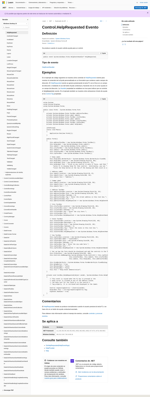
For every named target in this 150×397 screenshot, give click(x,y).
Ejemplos (125, 27)
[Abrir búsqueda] (137, 2)
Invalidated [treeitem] (10, 39)
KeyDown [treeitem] (10, 43)
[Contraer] (28, 19)
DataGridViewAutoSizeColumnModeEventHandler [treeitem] (16, 338)
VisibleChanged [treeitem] (11, 169)
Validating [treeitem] (10, 165)
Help (47, 351)
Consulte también (128, 35)
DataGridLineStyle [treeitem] (9, 272)
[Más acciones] (106, 21)
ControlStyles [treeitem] (8, 199)
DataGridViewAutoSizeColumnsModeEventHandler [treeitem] (16, 353)
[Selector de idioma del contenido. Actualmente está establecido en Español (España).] (9, 393)
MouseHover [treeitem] (10, 88)
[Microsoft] (3, 2)
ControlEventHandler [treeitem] (10, 192)
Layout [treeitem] (9, 53)
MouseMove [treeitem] (10, 95)
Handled (63, 88)
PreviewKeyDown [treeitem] (12, 120)
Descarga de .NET (141, 7)
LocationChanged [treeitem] (12, 60)
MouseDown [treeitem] (10, 81)
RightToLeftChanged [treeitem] (13, 137)
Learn (44, 21)
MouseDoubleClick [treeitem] (12, 78)
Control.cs (50, 43)
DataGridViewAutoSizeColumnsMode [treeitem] (15, 342)
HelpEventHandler (48, 67)
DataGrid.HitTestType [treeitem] (10, 244)
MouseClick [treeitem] (10, 74)
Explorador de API (60, 21)
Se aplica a (126, 32)
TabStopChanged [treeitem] (12, 155)
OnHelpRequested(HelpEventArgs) (58, 345)
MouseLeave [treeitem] (11, 92)
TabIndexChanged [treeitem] (12, 151)
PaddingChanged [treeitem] (12, 109)
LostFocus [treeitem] (10, 64)
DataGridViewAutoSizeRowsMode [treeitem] (14, 370)
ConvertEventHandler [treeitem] (10, 209)
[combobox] (15, 23)
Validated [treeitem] (9, 162)
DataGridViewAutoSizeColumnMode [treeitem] (14, 327)
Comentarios (126, 29)
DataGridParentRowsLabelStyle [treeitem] (13, 276)
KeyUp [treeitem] (9, 50)
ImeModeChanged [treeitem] (12, 36)
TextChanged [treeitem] (11, 158)
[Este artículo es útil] (123, 44)
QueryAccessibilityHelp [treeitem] (14, 123)
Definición (126, 24)
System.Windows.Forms (62, 38)
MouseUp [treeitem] (10, 99)
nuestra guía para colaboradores (55, 378)
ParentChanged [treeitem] (11, 116)
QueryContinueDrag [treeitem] (13, 127)
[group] (75, 199)
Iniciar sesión (144, 2)
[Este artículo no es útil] (125, 44)
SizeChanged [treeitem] (11, 141)
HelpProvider (50, 348)
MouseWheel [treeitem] (11, 102)
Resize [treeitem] (9, 134)
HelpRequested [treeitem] (12, 32)
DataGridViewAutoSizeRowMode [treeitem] (13, 367)
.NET (50, 21)
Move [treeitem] (8, 106)
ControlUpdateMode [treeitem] (10, 202)
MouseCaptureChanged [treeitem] (14, 71)
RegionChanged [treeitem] (12, 130)
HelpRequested (91, 78)
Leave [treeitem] (9, 57)
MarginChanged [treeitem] (11, 67)
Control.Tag (50, 94)
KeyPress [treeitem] (10, 46)
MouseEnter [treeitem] (10, 85)
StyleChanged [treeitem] (11, 144)
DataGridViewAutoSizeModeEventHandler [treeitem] (16, 362)
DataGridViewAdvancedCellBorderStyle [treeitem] (15, 324)
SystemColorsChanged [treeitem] (14, 148)
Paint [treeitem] (8, 113)
